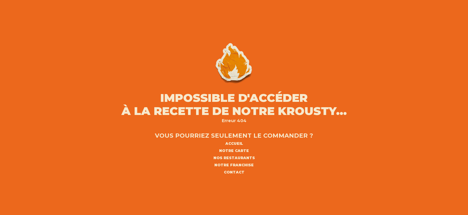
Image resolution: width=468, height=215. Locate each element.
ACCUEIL (234, 144)
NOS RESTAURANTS (234, 158)
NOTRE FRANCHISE (234, 165)
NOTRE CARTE (234, 151)
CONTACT (234, 172)
